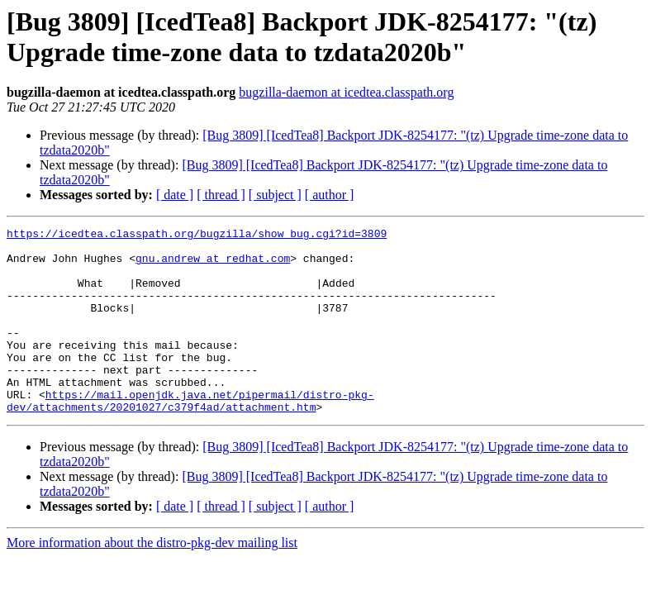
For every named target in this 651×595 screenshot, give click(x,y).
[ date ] (174, 195)
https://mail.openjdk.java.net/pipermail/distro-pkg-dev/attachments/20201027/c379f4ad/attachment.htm (190, 436)
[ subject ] (275, 195)
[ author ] (329, 195)
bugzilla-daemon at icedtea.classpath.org (346, 92)
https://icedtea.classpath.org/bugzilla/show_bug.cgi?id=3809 (197, 235)
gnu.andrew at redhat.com (212, 265)
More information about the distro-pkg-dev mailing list (152, 580)
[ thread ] (221, 195)
